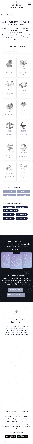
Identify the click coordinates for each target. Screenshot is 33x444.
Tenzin (10, 191)
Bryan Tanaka (21, 207)
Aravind (8, 218)
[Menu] (29, 4)
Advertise (19, 424)
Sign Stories (15, 421)
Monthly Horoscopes (10, 416)
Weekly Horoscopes (23, 414)
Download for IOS (16, 290)
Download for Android (15, 295)
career (26, 246)
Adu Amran (10, 195)
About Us (19, 426)
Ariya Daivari (22, 214)
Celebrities (7, 421)
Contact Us (27, 426)
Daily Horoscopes (10, 411)
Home (3, 15)
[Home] (16, 3)
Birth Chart (7, 419)
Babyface (23, 195)
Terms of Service (10, 424)
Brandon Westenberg (10, 211)
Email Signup (25, 421)
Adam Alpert (8, 207)
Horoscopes (13, 8)
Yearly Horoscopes (23, 416)
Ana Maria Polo (21, 218)
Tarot (21, 8)
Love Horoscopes (22, 411)
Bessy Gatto (8, 214)
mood (18, 246)
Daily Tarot (16, 419)
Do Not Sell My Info (9, 426)
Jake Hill (23, 191)
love (13, 246)
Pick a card (16, 249)
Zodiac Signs (25, 419)
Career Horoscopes (10, 414)
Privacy (26, 424)
